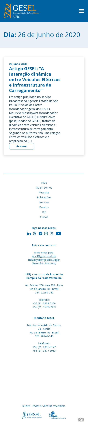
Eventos (44, 207)
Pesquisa (44, 192)
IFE (44, 212)
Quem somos (44, 187)
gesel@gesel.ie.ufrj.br (44, 256)
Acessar (21, 146)
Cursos (44, 217)
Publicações (44, 197)
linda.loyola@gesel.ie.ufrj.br (44, 259)
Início (44, 182)
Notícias (44, 202)
